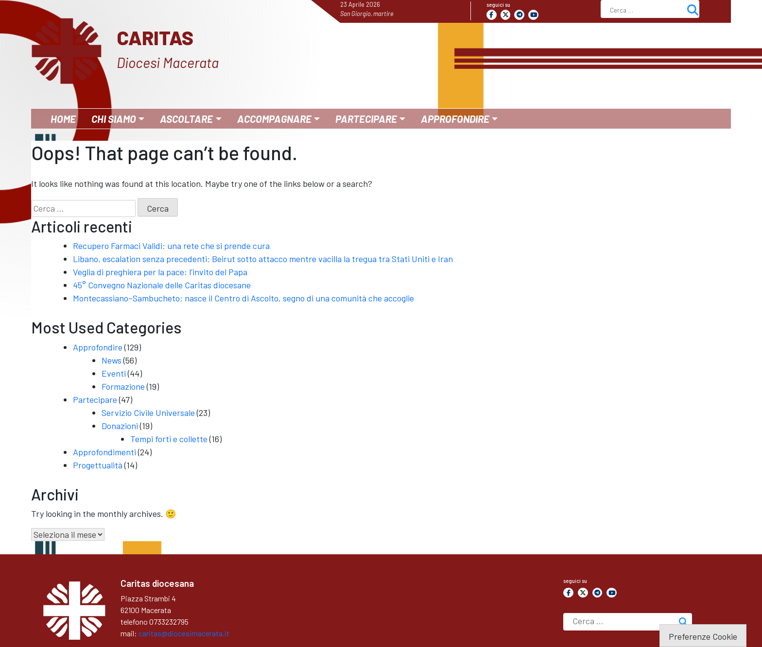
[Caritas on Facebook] (491, 15)
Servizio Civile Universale (148, 412)
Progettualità (97, 465)
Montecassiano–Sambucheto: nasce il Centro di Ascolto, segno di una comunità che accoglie (243, 298)
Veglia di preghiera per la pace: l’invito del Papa (160, 271)
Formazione (123, 386)
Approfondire (97, 347)
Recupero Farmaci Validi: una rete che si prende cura (171, 245)
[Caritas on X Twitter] (506, 15)
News (111, 360)
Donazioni (120, 425)
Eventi (114, 373)
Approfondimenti (104, 452)
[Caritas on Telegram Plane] (519, 15)
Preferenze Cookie (703, 636)
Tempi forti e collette (169, 438)
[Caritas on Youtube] (533, 15)
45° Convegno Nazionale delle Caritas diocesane (162, 285)
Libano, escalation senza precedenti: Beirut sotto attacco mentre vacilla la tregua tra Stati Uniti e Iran (263, 258)
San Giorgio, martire (367, 13)
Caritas (155, 37)
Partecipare (95, 399)
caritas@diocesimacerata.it (184, 633)
